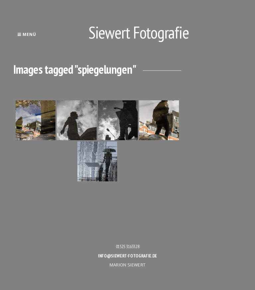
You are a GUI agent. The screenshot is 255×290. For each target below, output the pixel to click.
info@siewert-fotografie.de (127, 256)
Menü (27, 34)
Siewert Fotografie (139, 32)
